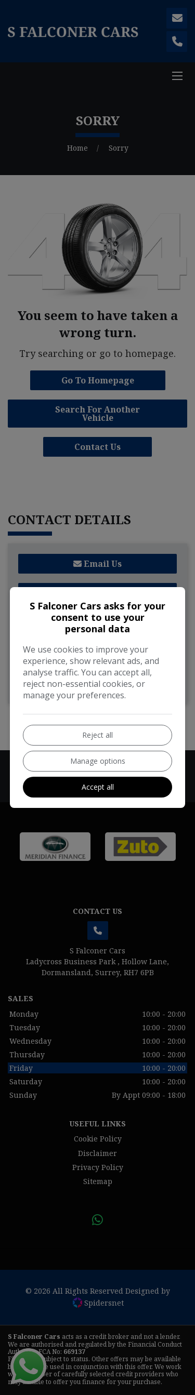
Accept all (98, 787)
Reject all (97, 735)
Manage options (97, 761)
